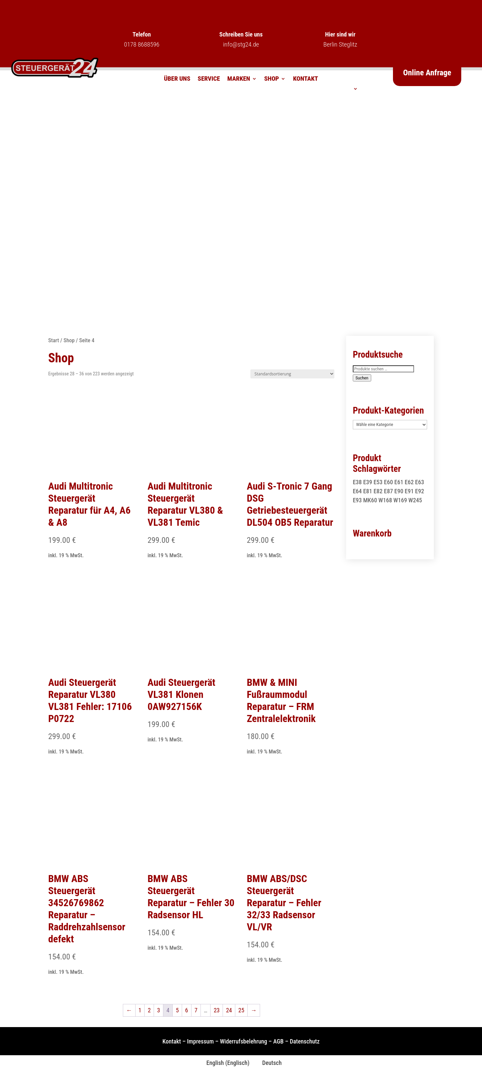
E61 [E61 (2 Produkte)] (398, 482)
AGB (278, 1041)
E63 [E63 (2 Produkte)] (419, 482)
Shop (271, 79)
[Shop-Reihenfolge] (292, 373)
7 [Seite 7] (195, 1010)
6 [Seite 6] (186, 1010)
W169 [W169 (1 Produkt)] (400, 500)
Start (53, 340)
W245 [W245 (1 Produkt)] (415, 500)
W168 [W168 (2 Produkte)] (385, 500)
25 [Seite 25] (241, 1010)
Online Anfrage (427, 72)
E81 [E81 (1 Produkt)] (367, 491)
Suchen (362, 377)
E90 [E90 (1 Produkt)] (398, 491)
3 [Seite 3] (158, 1010)
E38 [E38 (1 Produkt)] (357, 482)
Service (209, 79)
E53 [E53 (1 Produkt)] (378, 482)
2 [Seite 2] (149, 1010)
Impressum (200, 1041)
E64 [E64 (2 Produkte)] (357, 491)
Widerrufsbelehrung (243, 1041)
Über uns (177, 79)
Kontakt (305, 79)
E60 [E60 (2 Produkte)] (388, 482)
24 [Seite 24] (229, 1010)
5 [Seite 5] (177, 1010)
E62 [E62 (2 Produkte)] (409, 482)
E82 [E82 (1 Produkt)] (378, 491)
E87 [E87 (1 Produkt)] (388, 491)
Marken (238, 79)
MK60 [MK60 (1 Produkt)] (370, 500)
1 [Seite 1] (140, 1010)
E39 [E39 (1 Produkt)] (367, 482)
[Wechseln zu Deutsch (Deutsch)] (269, 1063)
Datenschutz (305, 1041)
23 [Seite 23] (217, 1010)
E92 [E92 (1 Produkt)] (419, 491)
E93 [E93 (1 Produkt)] (357, 500)
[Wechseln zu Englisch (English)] (225, 1063)
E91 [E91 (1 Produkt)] (409, 491)
